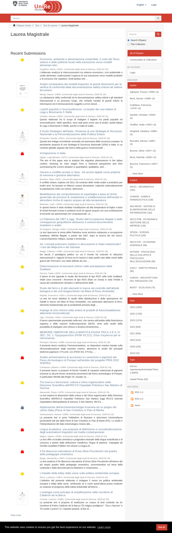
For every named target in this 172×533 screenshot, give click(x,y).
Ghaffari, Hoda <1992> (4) (143, 124)
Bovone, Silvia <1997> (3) (143, 150)
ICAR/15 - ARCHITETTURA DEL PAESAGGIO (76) (144, 279)
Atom (135, 405)
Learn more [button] (104, 527)
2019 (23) (135, 353)
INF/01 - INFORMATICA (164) (142, 188)
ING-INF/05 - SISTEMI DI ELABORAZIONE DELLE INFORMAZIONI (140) (142, 209)
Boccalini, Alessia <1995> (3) (143, 142)
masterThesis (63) (139, 379)
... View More (136, 173)
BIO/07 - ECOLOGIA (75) (142, 287)
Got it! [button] (161, 527)
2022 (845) (135, 327)
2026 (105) (135, 346)
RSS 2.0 (136, 399)
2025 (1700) (136, 313)
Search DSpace (136, 40)
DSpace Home (24, 25)
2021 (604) (135, 333)
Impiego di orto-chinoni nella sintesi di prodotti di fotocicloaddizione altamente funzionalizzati (80, 312)
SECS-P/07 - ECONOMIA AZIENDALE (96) (143, 243)
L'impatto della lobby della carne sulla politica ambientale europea (79, 473)
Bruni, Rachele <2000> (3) (143, 157)
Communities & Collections (143, 59)
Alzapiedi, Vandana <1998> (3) (143, 133)
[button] (141, 5)
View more (16, 515)
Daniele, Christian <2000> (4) (143, 116)
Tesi (37, 25)
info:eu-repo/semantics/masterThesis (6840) (144, 369)
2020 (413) (135, 340)
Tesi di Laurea (50, 25)
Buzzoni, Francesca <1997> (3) (144, 165)
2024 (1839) (136, 307)
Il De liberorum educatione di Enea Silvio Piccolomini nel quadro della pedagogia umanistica (78, 453)
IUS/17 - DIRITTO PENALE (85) (143, 269)
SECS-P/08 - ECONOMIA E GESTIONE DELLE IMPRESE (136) (144, 222)
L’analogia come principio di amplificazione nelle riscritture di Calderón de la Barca (76, 494)
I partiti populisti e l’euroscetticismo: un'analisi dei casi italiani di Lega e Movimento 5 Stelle (78, 111)
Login (132, 72)
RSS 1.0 (136, 392)
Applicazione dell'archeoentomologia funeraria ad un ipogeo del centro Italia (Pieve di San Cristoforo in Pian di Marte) (78, 409)
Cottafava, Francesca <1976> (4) (140, 107)
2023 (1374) (136, 320)
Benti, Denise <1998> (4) (142, 98)
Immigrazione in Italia (53, 153)
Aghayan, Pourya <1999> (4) (144, 92)
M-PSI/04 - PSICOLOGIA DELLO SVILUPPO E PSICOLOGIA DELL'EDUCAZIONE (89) (142, 256)
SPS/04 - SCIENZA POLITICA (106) (139, 234)
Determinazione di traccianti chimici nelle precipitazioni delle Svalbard (76, 268)
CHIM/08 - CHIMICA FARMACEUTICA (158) (141, 198)
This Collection (136, 44)
